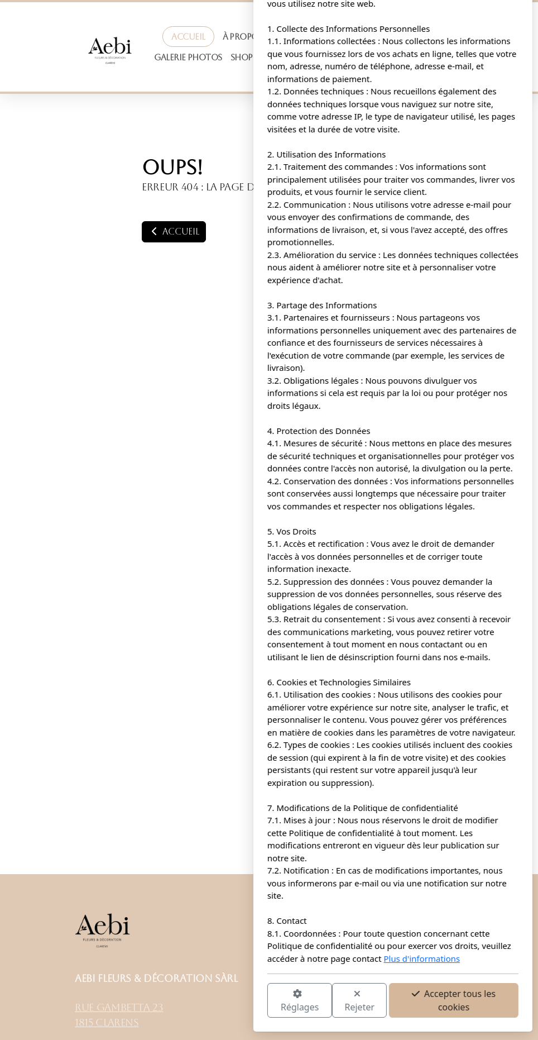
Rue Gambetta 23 (119, 1007)
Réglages (176, 1001)
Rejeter (236, 1001)
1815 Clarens (107, 1022)
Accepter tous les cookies (330, 1000)
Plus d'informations (298, 958)
